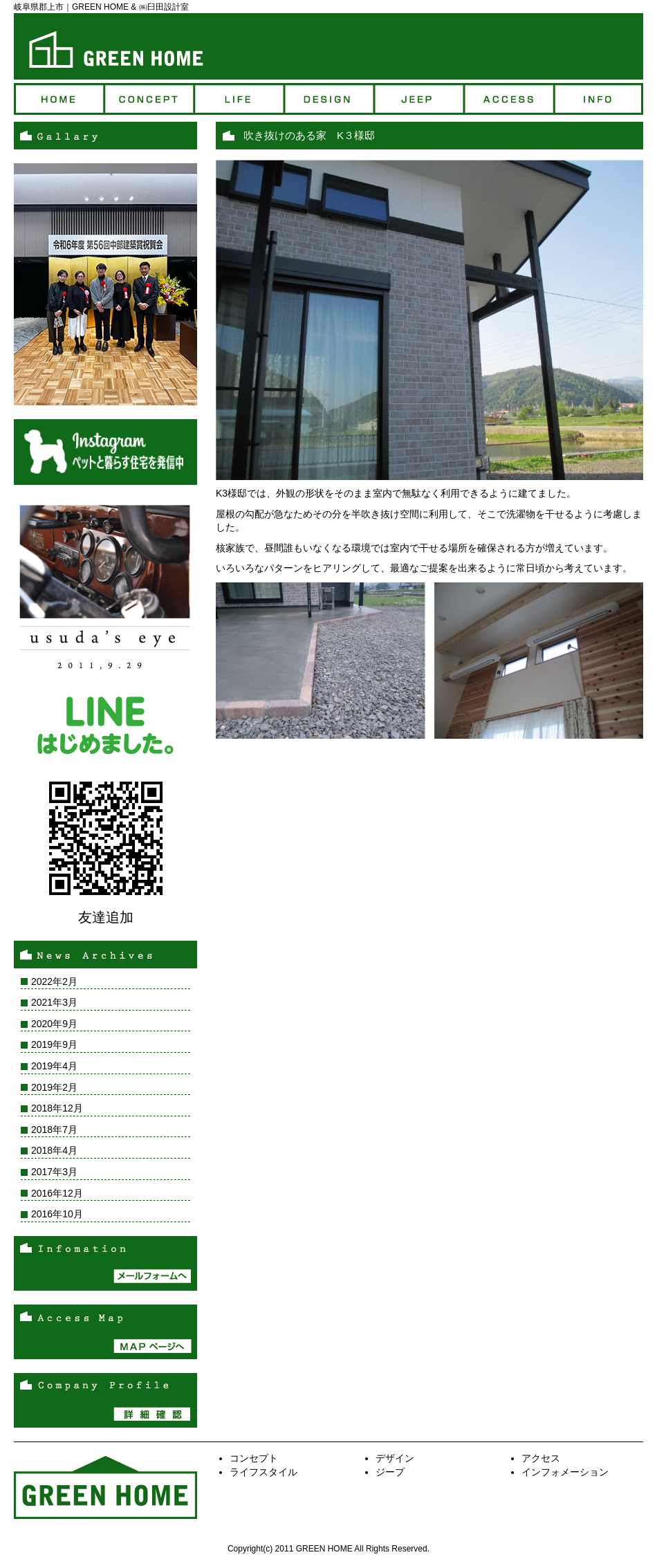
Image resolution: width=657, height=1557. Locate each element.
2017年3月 (54, 1171)
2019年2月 (54, 1087)
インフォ (598, 99)
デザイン (328, 99)
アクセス (508, 99)
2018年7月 (54, 1129)
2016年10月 (57, 1213)
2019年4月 (54, 1065)
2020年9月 (54, 1023)
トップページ (59, 99)
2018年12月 (57, 1108)
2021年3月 (54, 1002)
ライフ (239, 99)
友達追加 (105, 917)
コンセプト (149, 99)
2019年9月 (54, 1044)
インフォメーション (565, 1471)
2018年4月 (54, 1150)
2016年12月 (57, 1193)
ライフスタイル (263, 1471)
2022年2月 (54, 981)
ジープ (418, 99)
